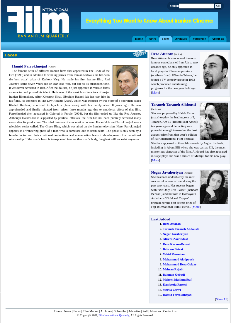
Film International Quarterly (113, 315)
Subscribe (120, 311)
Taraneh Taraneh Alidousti (180, 229)
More (155, 92)
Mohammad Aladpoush (178, 259)
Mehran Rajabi (173, 269)
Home (58, 311)
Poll (144, 311)
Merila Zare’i (172, 289)
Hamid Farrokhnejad (177, 294)
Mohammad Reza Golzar (179, 264)
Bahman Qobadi (174, 274)
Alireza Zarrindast (175, 239)
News (67, 311)
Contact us (169, 311)
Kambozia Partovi (175, 284)
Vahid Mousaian (174, 254)
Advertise (134, 311)
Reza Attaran (172, 223)
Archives (106, 311)
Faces (76, 311)
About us (155, 311)
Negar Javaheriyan (175, 234)
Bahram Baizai (173, 249)
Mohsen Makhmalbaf (177, 279)
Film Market (90, 311)
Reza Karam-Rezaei (176, 244)
